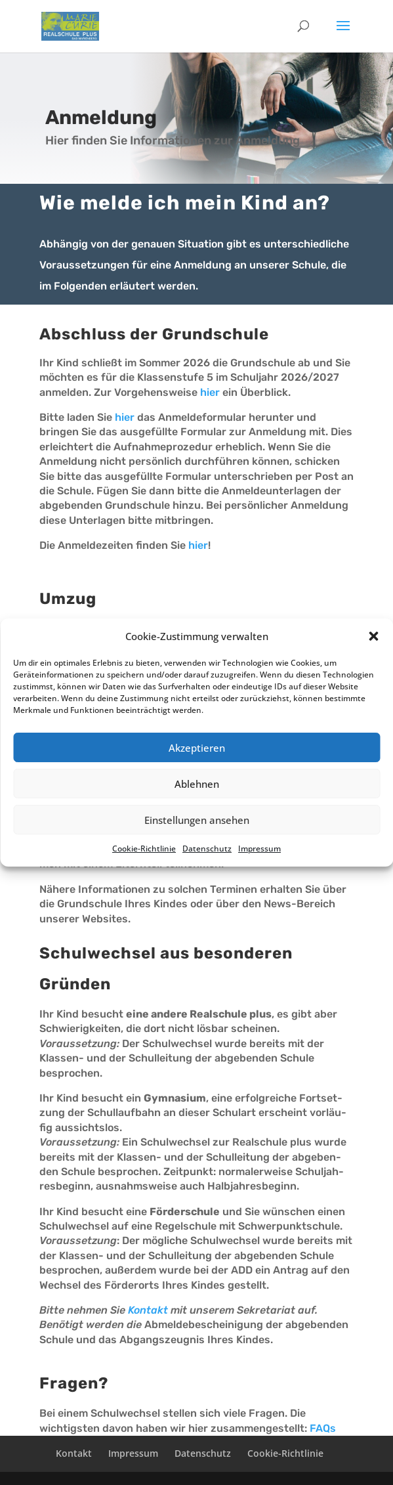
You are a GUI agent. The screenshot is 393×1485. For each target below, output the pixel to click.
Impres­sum (259, 848)
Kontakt (148, 1310)
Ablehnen (197, 783)
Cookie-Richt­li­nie (144, 848)
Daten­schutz (207, 848)
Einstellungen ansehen (196, 820)
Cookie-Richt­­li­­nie (285, 1453)
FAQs (323, 1428)
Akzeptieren (197, 747)
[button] (373, 636)
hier (210, 392)
